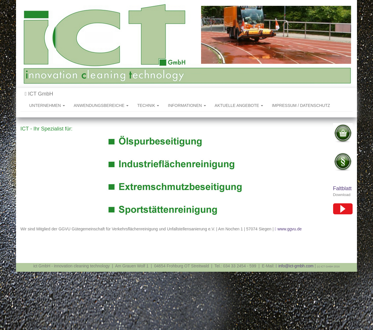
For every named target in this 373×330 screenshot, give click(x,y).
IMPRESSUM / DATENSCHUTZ (301, 105)
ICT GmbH (39, 94)
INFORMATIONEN (187, 105)
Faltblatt (342, 188)
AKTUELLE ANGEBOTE (239, 105)
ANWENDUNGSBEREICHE (101, 105)
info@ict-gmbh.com (296, 266)
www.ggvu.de (289, 229)
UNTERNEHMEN (47, 105)
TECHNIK (148, 105)
